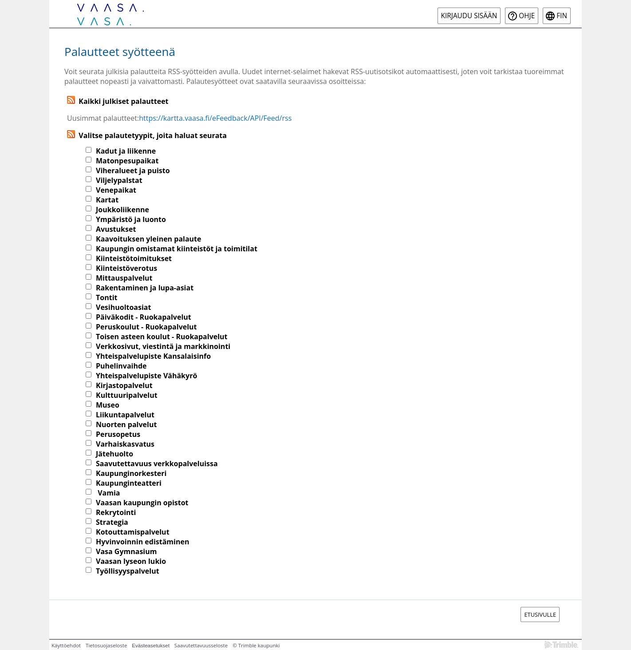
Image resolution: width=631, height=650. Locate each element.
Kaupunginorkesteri (131, 473)
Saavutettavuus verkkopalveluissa (157, 463)
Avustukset (116, 229)
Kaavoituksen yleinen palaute (148, 239)
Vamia (108, 493)
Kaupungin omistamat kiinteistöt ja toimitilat (176, 249)
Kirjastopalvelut (124, 385)
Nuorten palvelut (126, 424)
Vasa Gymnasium (126, 551)
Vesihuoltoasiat (123, 307)
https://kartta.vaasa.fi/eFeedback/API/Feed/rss (215, 118)
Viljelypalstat (119, 180)
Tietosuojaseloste (106, 645)
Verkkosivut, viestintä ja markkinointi (163, 346)
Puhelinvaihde (121, 366)
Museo (107, 405)
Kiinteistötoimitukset (134, 258)
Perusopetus (118, 434)
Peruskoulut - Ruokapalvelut (146, 327)
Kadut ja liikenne (126, 151)
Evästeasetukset (151, 645)
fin (561, 15)
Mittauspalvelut (124, 278)
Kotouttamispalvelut (133, 532)
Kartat (107, 200)
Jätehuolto (114, 454)
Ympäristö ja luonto (131, 219)
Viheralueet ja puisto (133, 170)
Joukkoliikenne (122, 209)
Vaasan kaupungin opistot (142, 502)
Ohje (527, 15)
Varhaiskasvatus (125, 444)
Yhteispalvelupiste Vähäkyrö (146, 375)
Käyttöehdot (66, 645)
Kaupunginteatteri (129, 483)
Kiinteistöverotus (126, 268)
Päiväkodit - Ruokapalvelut (143, 317)
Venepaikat (116, 190)
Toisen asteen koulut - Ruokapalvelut (162, 336)
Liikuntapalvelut (125, 415)
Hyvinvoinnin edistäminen (142, 542)
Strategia (112, 522)
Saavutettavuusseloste (201, 645)
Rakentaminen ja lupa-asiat (144, 288)
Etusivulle (540, 614)
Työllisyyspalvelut (127, 571)
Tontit (106, 297)
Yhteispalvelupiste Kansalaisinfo (153, 356)
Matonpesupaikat (127, 161)
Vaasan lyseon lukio (131, 561)
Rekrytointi (116, 512)
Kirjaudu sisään (469, 15)
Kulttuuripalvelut (127, 395)
